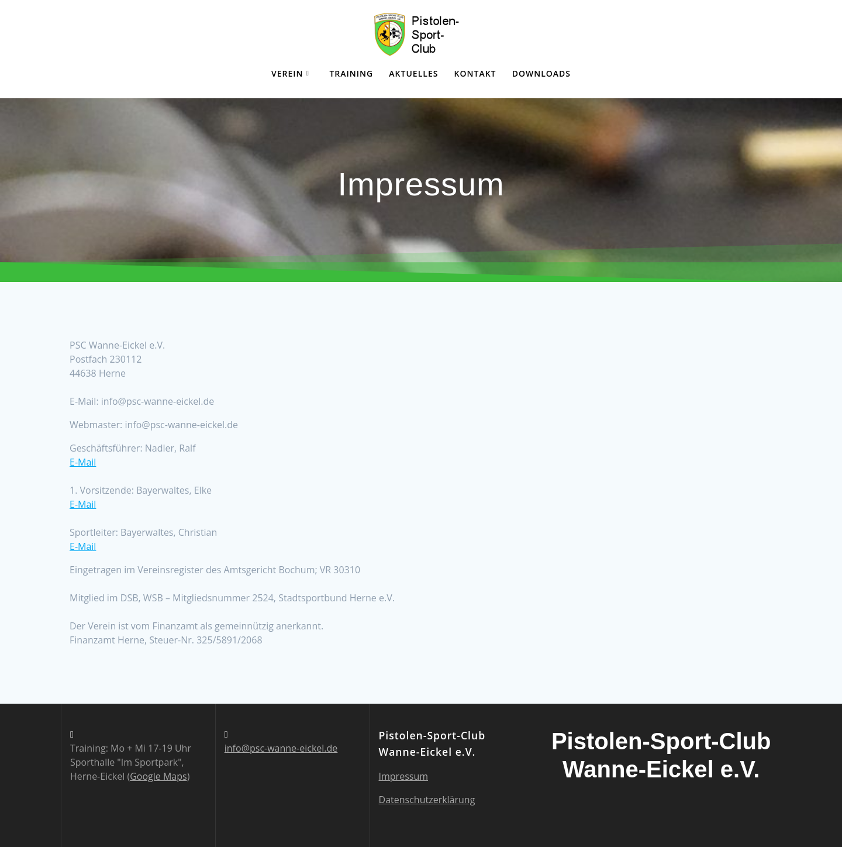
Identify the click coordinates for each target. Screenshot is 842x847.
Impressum (403, 776)
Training (351, 73)
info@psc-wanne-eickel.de (281, 748)
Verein (287, 73)
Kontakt (475, 73)
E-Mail (83, 462)
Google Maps (158, 776)
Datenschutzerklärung (427, 799)
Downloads (541, 73)
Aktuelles (413, 73)
